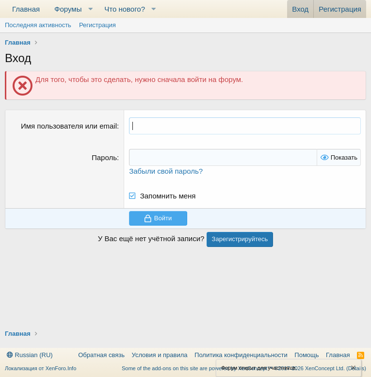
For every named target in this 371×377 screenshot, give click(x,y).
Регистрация (97, 25)
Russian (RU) (30, 355)
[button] (90, 9)
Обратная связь (101, 355)
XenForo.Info (61, 368)
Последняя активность (38, 25)
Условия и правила (160, 355)
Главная (26, 9)
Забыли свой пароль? (166, 171)
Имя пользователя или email (69, 126)
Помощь (306, 355)
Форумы (67, 9)
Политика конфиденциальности (241, 355)
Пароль (104, 157)
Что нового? (124, 9)
